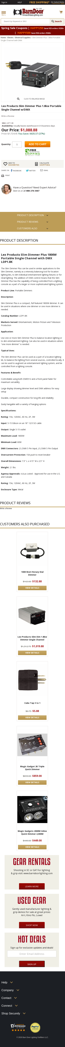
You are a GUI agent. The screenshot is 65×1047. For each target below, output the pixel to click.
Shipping (51, 164)
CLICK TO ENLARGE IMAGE (34, 99)
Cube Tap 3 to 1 (32, 703)
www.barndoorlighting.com (38, 873)
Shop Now (32, 925)
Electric (10, 37)
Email (46, 170)
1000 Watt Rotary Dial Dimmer (32, 573)
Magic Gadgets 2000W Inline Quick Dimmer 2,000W (32, 832)
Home (3, 37)
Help (20, 2)
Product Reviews (27, 221)
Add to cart (37, 144)
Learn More (32, 886)
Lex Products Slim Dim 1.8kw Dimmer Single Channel (32, 638)
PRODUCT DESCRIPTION (30, 215)
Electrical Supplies (23, 37)
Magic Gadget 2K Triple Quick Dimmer (32, 768)
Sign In (4, 2)
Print (7, 175)
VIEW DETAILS (32, 587)
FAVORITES (19, 164)
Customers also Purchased (27, 229)
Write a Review (7, 116)
